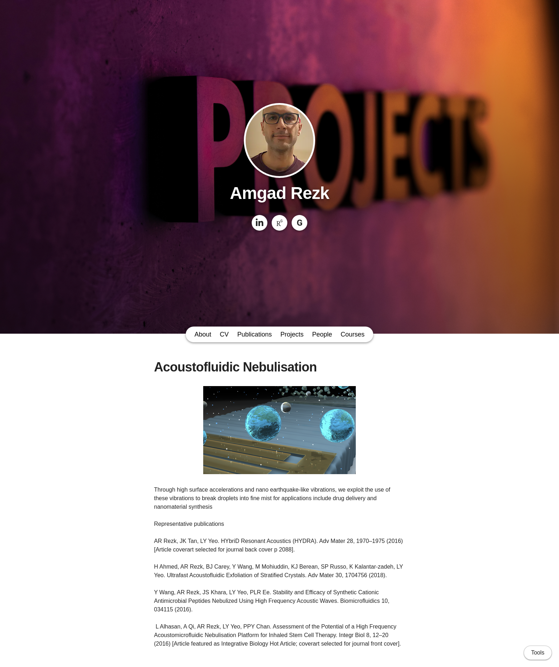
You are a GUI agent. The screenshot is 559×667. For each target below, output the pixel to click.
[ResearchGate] (279, 223)
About (202, 334)
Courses (353, 334)
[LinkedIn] (259, 223)
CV (224, 334)
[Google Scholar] (299, 223)
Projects (292, 334)
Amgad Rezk (279, 193)
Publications (254, 334)
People (322, 334)
